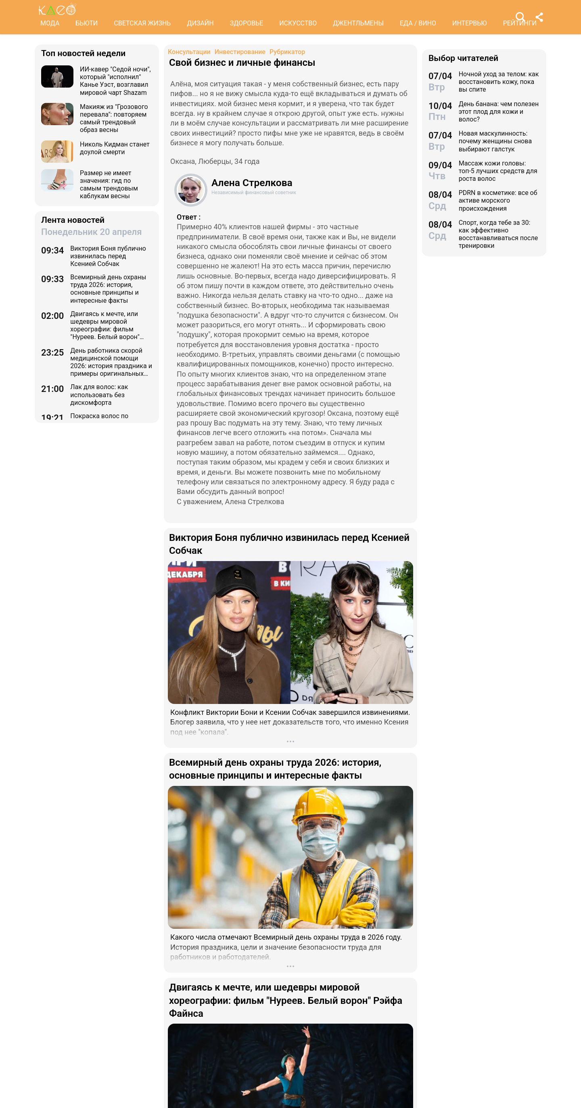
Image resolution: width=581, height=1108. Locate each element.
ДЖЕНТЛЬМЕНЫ (358, 23)
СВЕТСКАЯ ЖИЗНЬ (142, 23)
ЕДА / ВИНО (418, 23)
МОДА (49, 23)
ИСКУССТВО (298, 23)
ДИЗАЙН (200, 23)
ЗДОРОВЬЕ (246, 23)
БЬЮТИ (86, 23)
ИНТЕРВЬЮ (469, 23)
